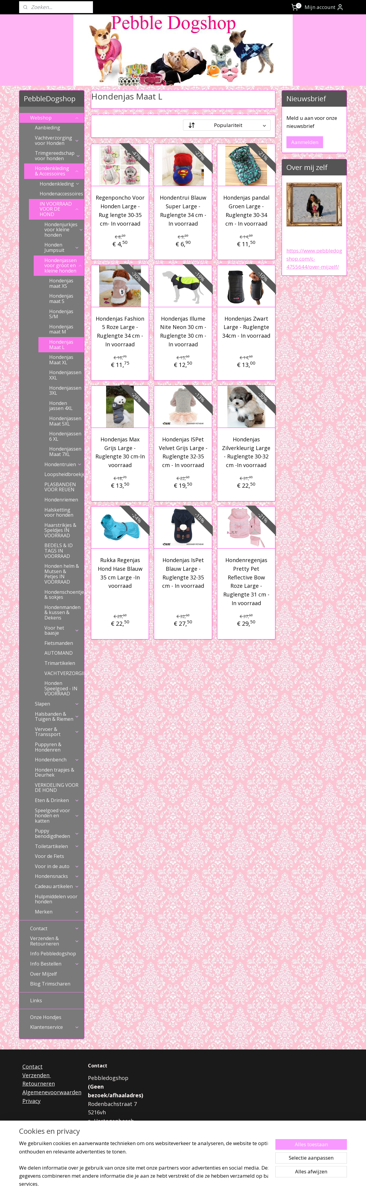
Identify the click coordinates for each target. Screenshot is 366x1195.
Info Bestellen (54, 963)
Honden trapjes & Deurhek (54, 772)
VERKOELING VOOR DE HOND (56, 788)
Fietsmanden (58, 643)
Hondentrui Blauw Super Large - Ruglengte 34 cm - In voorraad (183, 210)
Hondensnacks (57, 876)
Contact (54, 928)
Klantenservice (54, 1027)
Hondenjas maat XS (61, 283)
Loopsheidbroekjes (64, 474)
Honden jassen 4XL (61, 406)
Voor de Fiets (49, 856)
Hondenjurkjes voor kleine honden (63, 229)
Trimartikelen (59, 663)
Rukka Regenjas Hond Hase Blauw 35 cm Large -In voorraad (119, 572)
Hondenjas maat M (61, 329)
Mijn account (324, 7)
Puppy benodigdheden (57, 833)
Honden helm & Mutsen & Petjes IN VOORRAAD (61, 574)
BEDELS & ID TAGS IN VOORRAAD (58, 550)
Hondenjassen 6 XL (65, 436)
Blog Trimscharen (50, 983)
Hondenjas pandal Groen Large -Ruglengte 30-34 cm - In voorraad (246, 210)
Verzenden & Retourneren (54, 941)
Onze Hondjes (45, 1017)
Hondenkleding (60, 183)
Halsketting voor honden (58, 512)
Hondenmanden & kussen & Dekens (62, 612)
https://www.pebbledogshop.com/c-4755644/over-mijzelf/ (314, 258)
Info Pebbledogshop (53, 953)
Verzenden (36, 1075)
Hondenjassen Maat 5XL (65, 421)
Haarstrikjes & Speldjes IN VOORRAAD (60, 530)
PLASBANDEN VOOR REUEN (60, 487)
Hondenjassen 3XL (65, 391)
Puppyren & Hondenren (48, 747)
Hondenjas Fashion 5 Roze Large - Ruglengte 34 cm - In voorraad (120, 331)
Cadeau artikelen (57, 886)
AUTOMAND (58, 653)
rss (174, 1184)
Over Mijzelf (43, 974)
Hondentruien (63, 464)
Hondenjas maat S (61, 299)
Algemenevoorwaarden (51, 1092)
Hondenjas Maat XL (61, 360)
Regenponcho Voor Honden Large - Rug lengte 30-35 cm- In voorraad (119, 210)
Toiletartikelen (57, 846)
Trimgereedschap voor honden (57, 156)
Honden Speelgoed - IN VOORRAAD (60, 688)
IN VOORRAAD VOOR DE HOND (59, 209)
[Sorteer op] (226, 125)
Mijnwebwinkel (249, 1184)
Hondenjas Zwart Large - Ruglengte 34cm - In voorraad (246, 327)
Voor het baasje (61, 630)
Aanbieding (47, 127)
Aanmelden (304, 142)
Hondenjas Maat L (61, 345)
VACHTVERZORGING (64, 673)
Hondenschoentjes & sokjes (64, 595)
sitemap (162, 1184)
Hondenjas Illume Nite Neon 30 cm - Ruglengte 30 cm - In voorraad (183, 331)
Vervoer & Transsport (57, 732)
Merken (57, 911)
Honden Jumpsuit (61, 247)
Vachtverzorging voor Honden (57, 140)
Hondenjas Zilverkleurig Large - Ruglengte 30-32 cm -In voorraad (246, 452)
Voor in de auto (57, 866)
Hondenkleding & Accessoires (57, 171)
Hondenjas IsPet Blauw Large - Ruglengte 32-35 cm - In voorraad (183, 572)
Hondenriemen (61, 499)
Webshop (54, 117)
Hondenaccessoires (62, 193)
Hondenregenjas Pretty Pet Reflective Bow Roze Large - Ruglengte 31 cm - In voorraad (246, 581)
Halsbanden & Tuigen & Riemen (57, 717)
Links (36, 1000)
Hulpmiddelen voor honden (56, 899)
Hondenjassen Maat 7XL (65, 452)
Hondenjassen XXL (65, 375)
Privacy (31, 1100)
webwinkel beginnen (197, 1184)
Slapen (57, 703)
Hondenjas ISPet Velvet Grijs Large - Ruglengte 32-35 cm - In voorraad (183, 452)
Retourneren (38, 1083)
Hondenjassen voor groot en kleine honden (63, 265)
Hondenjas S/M (61, 314)
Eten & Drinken (57, 800)
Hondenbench (57, 759)
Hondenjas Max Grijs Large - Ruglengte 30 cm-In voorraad (120, 452)
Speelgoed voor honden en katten (57, 815)
